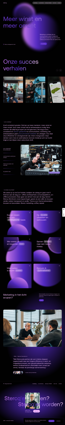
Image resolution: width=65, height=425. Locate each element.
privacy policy (37, 421)
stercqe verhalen (48, 2)
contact (59, 2)
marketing (34, 383)
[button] (57, 70)
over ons (54, 2)
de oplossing (43, 43)
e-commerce (41, 2)
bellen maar (36, 411)
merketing (35, 2)
